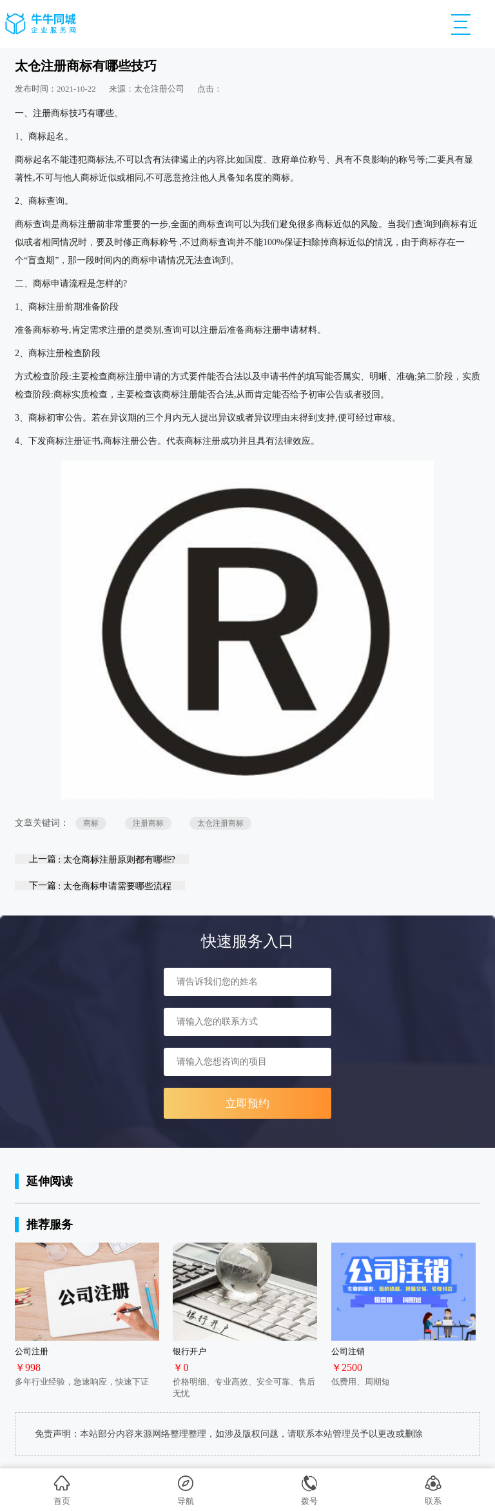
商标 (91, 823)
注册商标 (148, 823)
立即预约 (247, 1103)
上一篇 (102, 859)
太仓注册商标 (220, 823)
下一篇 (100, 885)
